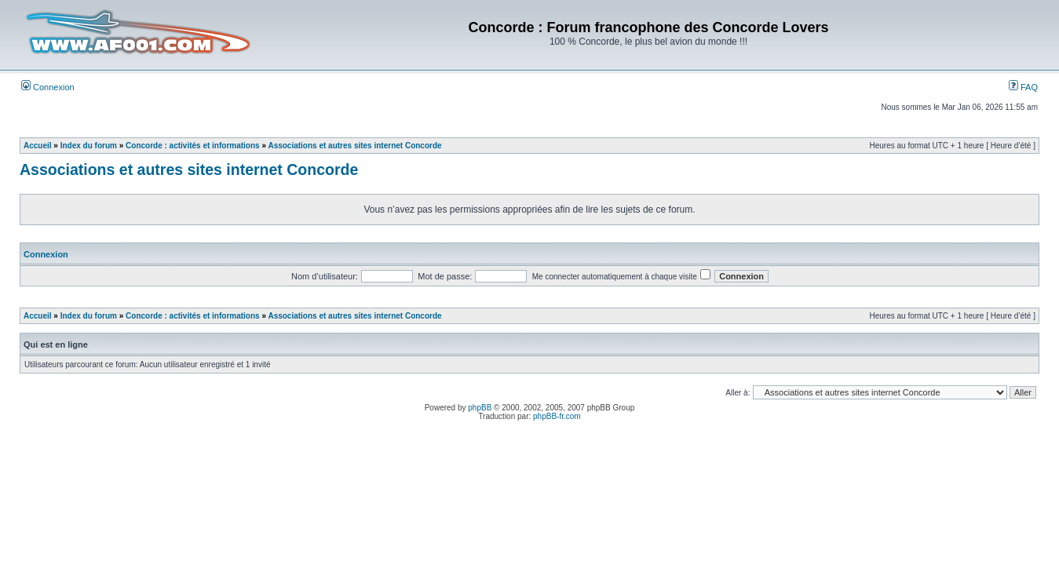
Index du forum (88, 145)
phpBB (479, 407)
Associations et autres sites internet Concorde (354, 145)
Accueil (38, 145)
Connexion (48, 87)
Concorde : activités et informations (193, 145)
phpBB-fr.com (557, 416)
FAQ (1023, 87)
